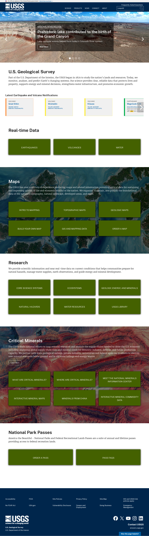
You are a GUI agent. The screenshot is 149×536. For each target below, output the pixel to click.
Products (78, 8)
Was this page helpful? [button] (130, 534)
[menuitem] (68, 7)
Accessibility (10, 499)
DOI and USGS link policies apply (130, 500)
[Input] (130, 8)
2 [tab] (73, 58)
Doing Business (105, 505)
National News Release (49, 27)
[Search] (141, 8)
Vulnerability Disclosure (62, 505)
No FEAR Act (10, 505)
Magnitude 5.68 (134, 104)
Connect (95, 8)
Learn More (15, 363)
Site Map (103, 499)
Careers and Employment (81, 506)
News (87, 8)
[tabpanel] (74, 37)
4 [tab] (79, 58)
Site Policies (57, 499)
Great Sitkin (13, 104)
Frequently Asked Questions (132, 5)
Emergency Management (128, 506)
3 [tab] (76, 58)
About (104, 8)
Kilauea (91, 104)
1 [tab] (70, 58)
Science (68, 8)
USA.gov (32, 505)
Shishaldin (52, 104)
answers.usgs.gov (137, 528)
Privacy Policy (81, 499)
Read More (44, 47)
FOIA (31, 499)
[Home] (14, 10)
